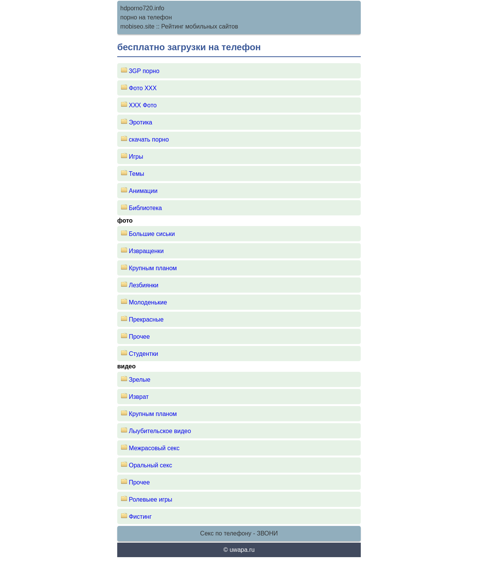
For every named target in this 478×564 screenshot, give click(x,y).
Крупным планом (153, 268)
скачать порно (149, 139)
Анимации (143, 191)
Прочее (139, 336)
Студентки (143, 354)
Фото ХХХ (142, 88)
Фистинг (140, 516)
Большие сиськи (152, 234)
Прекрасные (146, 319)
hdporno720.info (142, 8)
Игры (136, 156)
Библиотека (145, 208)
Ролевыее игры (150, 499)
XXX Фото (142, 105)
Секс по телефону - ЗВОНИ (239, 533)
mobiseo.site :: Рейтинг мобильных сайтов (179, 26)
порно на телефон (146, 17)
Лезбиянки (143, 285)
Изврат (138, 397)
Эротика (140, 122)
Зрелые (139, 379)
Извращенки (146, 251)
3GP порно (144, 71)
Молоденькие (148, 302)
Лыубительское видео (160, 431)
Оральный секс (150, 465)
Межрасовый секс (154, 448)
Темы (136, 173)
